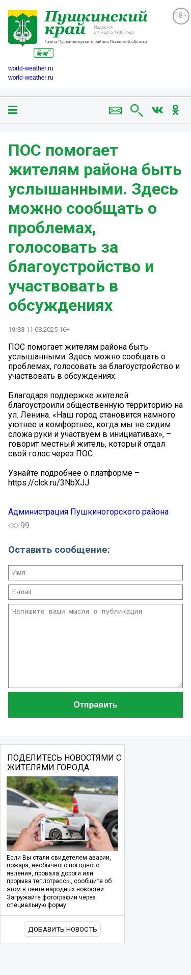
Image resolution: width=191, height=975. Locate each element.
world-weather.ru (30, 68)
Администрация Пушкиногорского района (88, 512)
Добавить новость (62, 944)
